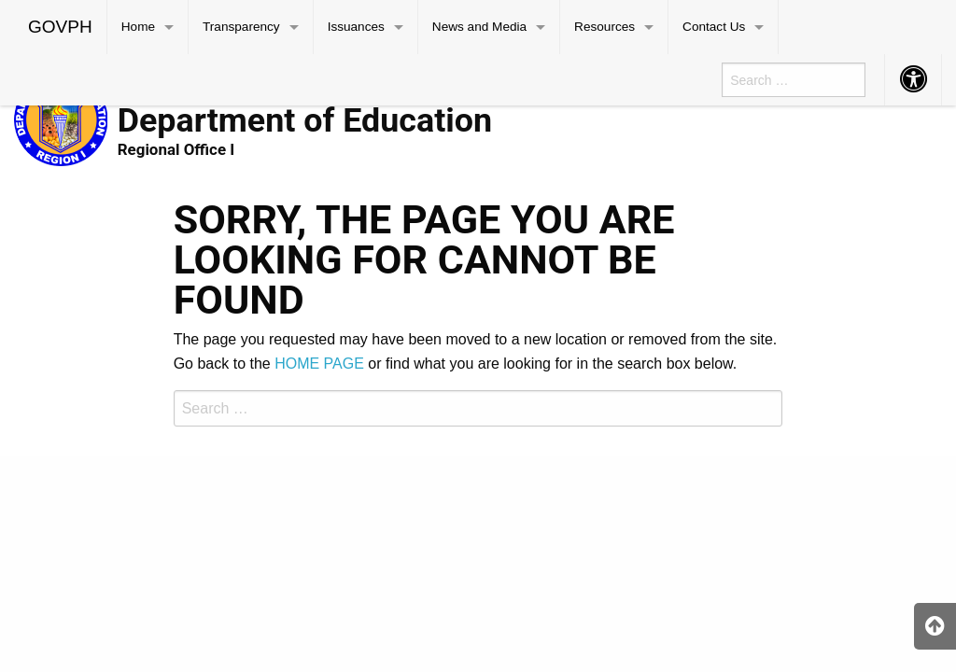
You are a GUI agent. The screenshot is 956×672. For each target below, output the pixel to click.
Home (138, 27)
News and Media (479, 27)
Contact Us (713, 27)
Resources (604, 27)
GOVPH (60, 26)
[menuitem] (60, 27)
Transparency (241, 27)
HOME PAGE (319, 363)
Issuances (356, 27)
